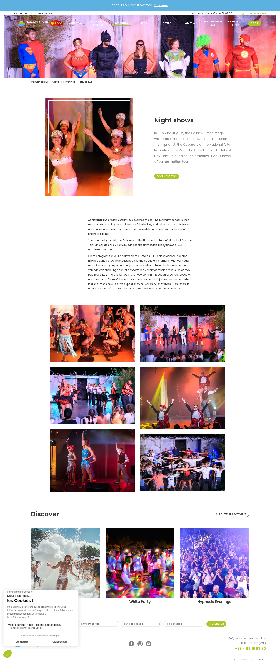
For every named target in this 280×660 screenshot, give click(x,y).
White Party (140, 601)
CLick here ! (161, 5)
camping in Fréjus (104, 279)
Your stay (75, 22)
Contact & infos (235, 22)
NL (32, 12)
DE (26, 12)
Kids (144, 22)
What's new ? (44, 13)
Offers (166, 22)
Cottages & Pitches (98, 22)
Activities (121, 22)
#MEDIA (190, 22)
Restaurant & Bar (213, 22)
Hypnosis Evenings (214, 601)
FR (21, 12)
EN (15, 12)
